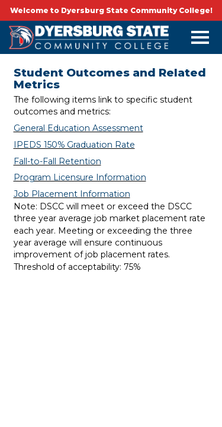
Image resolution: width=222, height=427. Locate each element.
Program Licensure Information (80, 177)
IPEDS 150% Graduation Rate (74, 144)
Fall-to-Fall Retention (57, 161)
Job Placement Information (72, 194)
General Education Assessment (78, 128)
